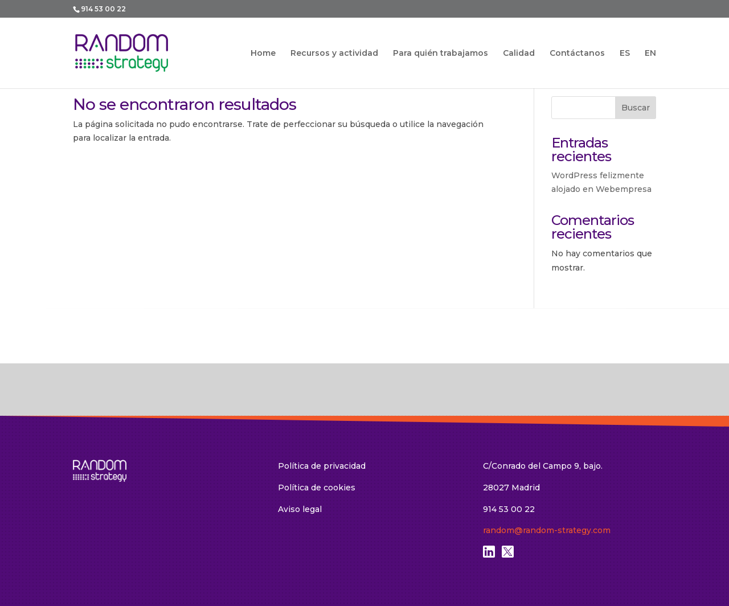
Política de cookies (316, 487)
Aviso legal (300, 509)
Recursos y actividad (334, 53)
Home (263, 53)
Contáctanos (577, 53)
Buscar (635, 108)
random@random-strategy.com (547, 530)
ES (625, 53)
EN (650, 53)
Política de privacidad (322, 466)
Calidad (519, 53)
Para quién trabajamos (440, 53)
